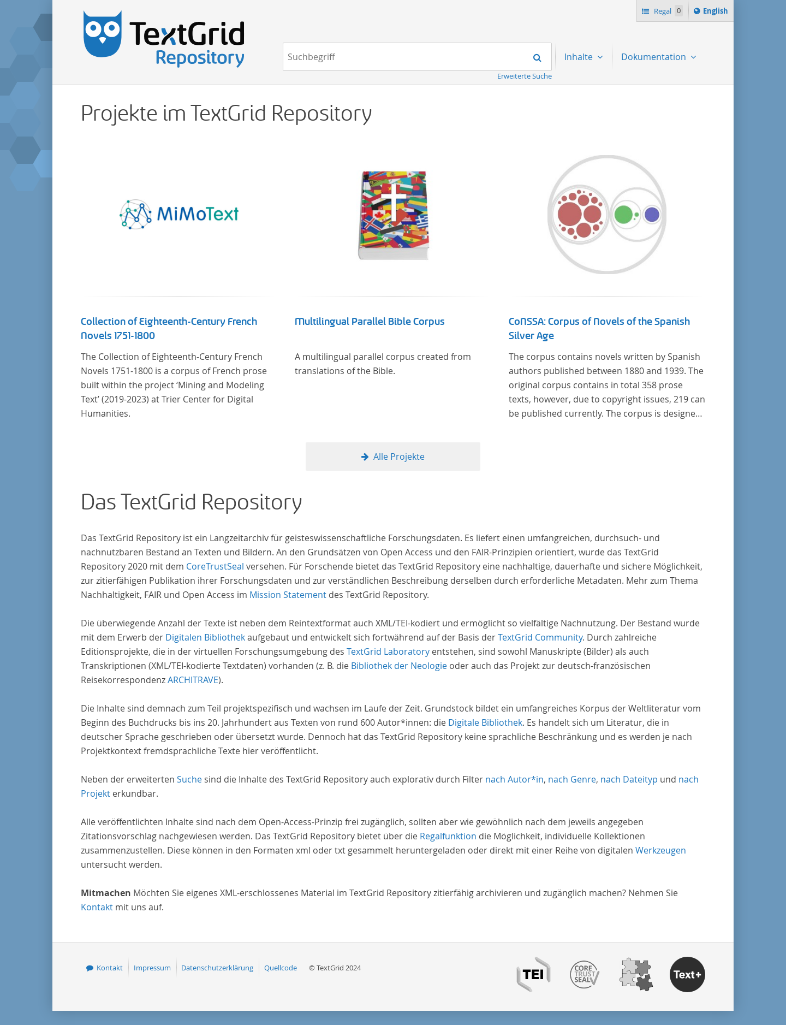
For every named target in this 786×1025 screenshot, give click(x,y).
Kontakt (97, 907)
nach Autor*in (514, 779)
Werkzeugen (660, 850)
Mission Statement (287, 595)
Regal (667, 10)
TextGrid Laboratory (388, 651)
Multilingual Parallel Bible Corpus (370, 322)
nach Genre (572, 779)
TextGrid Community (540, 637)
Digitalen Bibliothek (205, 637)
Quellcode (280, 968)
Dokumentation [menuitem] (654, 57)
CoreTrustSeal (215, 566)
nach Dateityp (629, 779)
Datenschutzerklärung (217, 968)
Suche (189, 779)
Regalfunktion (448, 836)
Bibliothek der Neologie (399, 666)
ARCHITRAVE (193, 680)
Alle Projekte (399, 457)
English (717, 12)
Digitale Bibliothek (485, 722)
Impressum (152, 968)
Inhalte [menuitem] (579, 57)
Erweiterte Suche (524, 76)
